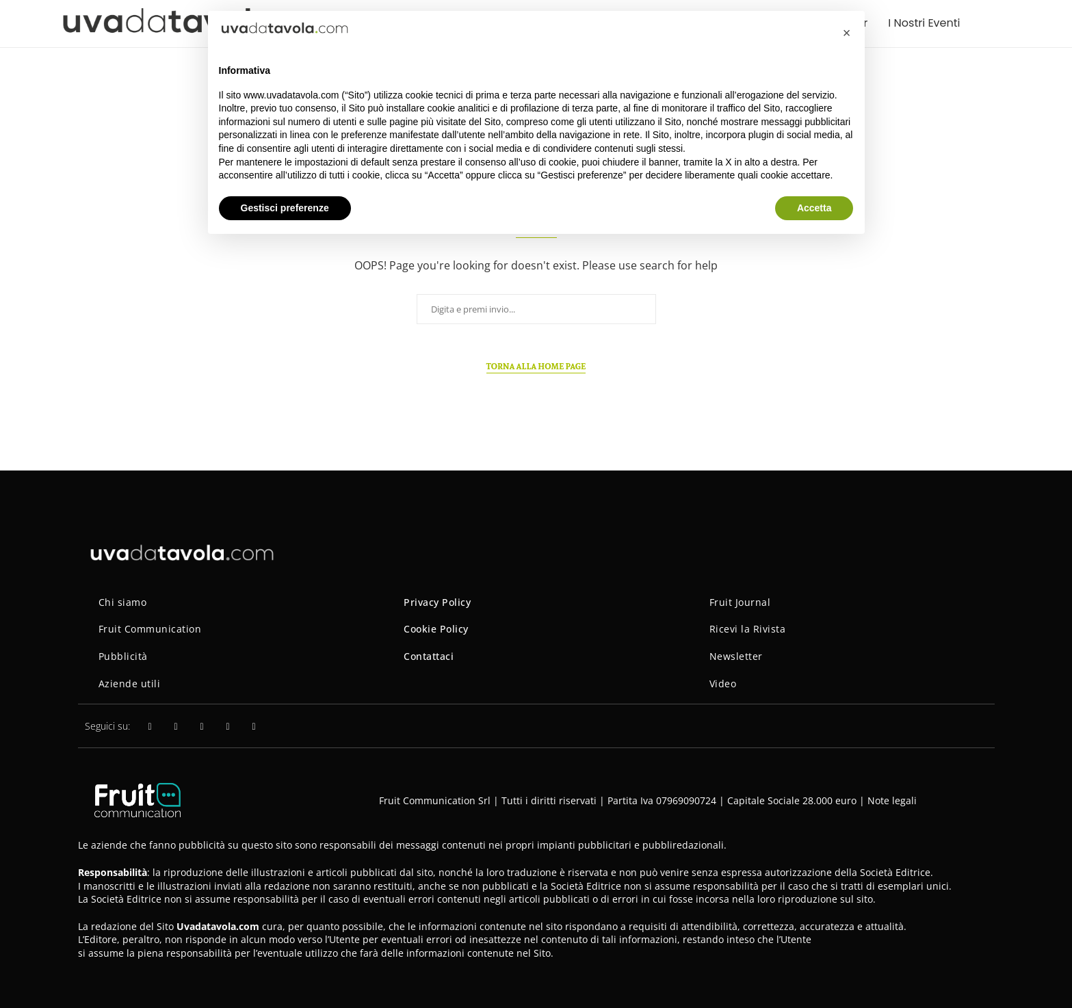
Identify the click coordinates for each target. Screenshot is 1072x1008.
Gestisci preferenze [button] (285, 207)
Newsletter (736, 656)
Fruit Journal (740, 602)
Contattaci (429, 656)
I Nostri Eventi (924, 23)
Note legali (892, 800)
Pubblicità (123, 656)
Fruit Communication (150, 628)
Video (723, 683)
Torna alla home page (536, 366)
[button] (847, 33)
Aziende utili (130, 683)
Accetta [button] (814, 207)
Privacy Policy (437, 602)
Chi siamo (123, 602)
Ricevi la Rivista (747, 628)
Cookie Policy (436, 628)
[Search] (1008, 23)
